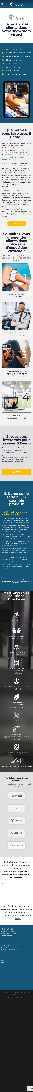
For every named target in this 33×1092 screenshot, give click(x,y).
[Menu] (2, 4)
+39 (2, 1026)
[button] (16, 513)
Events (3, 1052)
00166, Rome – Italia (8, 1021)
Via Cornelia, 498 (7, 1019)
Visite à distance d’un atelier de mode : (14, 513)
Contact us (5, 1035)
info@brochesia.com (8, 1023)
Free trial (4, 1037)
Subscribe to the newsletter (11, 1039)
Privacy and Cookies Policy (16, 1088)
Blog (3, 1050)
